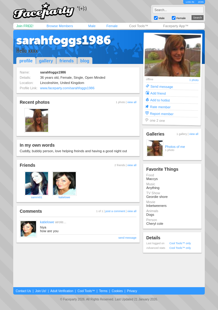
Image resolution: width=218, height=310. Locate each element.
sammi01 (36, 197)
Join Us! (40, 291)
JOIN (201, 2)
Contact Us (23, 291)
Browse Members (59, 26)
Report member (162, 113)
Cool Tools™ (138, 26)
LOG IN (190, 2)
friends (66, 60)
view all (131, 102)
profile (26, 60)
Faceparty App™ (175, 26)
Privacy (132, 291)
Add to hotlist (160, 100)
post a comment (115, 211)
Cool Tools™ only (180, 243)
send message (127, 237)
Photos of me (175, 147)
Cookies (117, 291)
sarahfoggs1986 (63, 40)
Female (112, 26)
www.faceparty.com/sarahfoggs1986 (67, 88)
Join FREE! (25, 26)
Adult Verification (61, 291)
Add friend (158, 93)
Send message (161, 86)
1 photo (194, 80)
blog (85, 60)
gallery (46, 60)
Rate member (160, 107)
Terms (103, 291)
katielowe (64, 197)
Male (91, 26)
